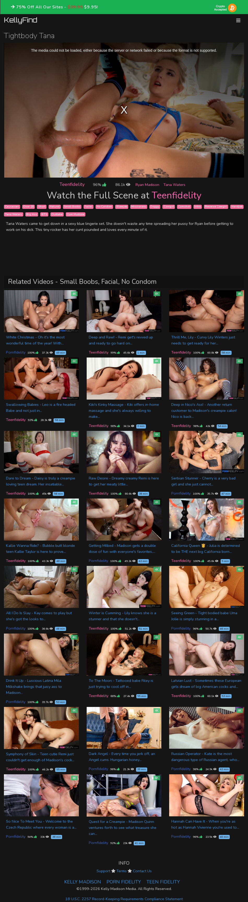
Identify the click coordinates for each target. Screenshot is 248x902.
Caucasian (12, 207)
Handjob (237, 207)
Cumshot (184, 207)
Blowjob (121, 207)
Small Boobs (72, 207)
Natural (55, 207)
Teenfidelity (72, 184)
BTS (44, 214)
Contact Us (142, 871)
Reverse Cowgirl (216, 207)
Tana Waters (174, 184)
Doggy (154, 207)
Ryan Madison (147, 184)
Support (103, 871)
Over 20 (28, 207)
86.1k (122, 184)
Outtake (56, 214)
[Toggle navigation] (238, 20)
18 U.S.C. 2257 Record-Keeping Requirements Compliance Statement (124, 898)
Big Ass (31, 214)
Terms (121, 871)
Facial (88, 207)
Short (41, 207)
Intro (197, 207)
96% (99, 184)
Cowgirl (169, 207)
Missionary (138, 207)
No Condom (104, 207)
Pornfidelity (15, 352)
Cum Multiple (75, 214)
